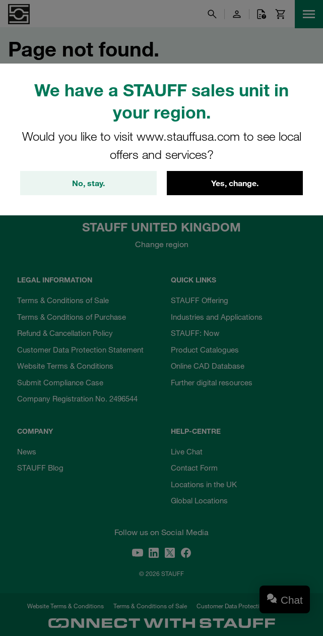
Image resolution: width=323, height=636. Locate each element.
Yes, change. (235, 183)
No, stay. (88, 183)
